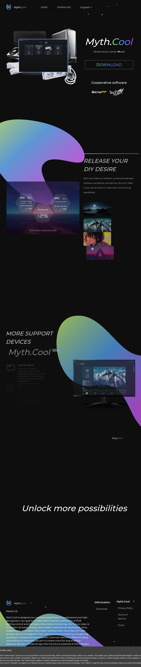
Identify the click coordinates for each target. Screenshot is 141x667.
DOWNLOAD (64, 7)
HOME (44, 7)
